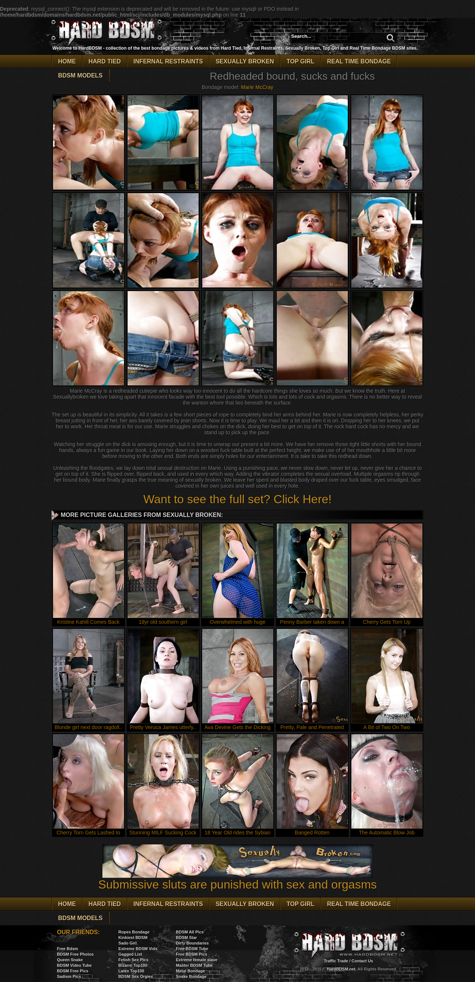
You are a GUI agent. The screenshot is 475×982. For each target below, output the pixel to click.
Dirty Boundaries (192, 943)
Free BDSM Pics (191, 954)
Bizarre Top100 (132, 965)
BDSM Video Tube (74, 965)
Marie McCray (257, 87)
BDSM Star (186, 937)
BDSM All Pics (190, 932)
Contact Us (362, 961)
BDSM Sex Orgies (135, 976)
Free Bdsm (67, 948)
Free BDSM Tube (192, 948)
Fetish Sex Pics (133, 960)
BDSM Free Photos (75, 954)
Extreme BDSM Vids (137, 948)
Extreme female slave (196, 960)
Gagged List (130, 954)
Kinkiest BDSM (132, 937)
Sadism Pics (69, 976)
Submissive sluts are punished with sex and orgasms (237, 879)
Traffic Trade (336, 961)
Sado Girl (127, 943)
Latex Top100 (131, 971)
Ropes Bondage (134, 932)
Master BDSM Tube (194, 965)
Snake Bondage (191, 976)
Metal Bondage (190, 971)
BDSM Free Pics (72, 971)
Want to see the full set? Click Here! (237, 499)
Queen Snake (70, 960)
